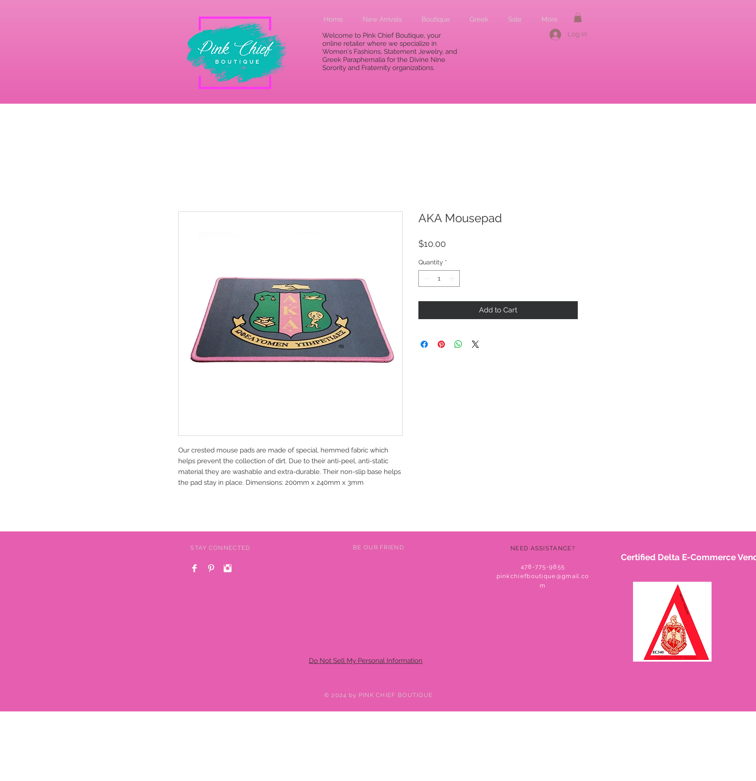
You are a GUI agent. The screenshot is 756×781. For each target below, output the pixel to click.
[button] (578, 17)
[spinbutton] (439, 278)
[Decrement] (425, 278)
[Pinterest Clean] (211, 568)
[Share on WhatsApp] (458, 344)
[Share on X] (475, 344)
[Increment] (452, 278)
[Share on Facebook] (424, 344)
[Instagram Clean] (228, 568)
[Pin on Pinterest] (441, 344)
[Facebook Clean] (194, 568)
